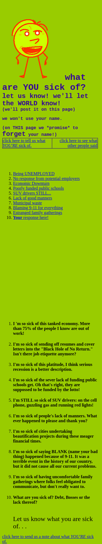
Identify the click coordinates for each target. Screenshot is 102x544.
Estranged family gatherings (37, 212)
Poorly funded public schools (38, 188)
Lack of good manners (32, 198)
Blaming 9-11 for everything (38, 207)
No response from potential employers (46, 178)
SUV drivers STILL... (32, 193)
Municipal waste (27, 203)
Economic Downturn (31, 183)
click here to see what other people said (78, 143)
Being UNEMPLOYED (33, 173)
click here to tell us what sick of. (24, 143)
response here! (30, 217)
